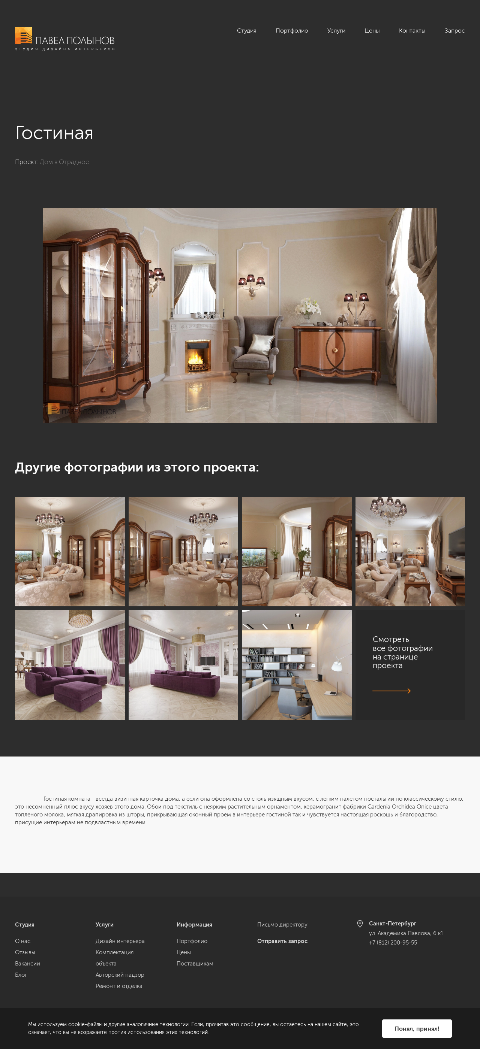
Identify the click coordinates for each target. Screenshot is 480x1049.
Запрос (455, 30)
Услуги (336, 30)
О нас (22, 941)
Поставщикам (195, 963)
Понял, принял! (417, 1028)
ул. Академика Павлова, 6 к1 (406, 933)
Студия (246, 30)
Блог (21, 974)
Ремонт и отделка (119, 986)
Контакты (412, 30)
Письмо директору (282, 924)
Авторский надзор (120, 974)
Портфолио (292, 30)
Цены (372, 30)
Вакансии (27, 963)
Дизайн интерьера (120, 941)
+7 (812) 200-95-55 (393, 942)
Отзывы (25, 952)
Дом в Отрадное (64, 138)
